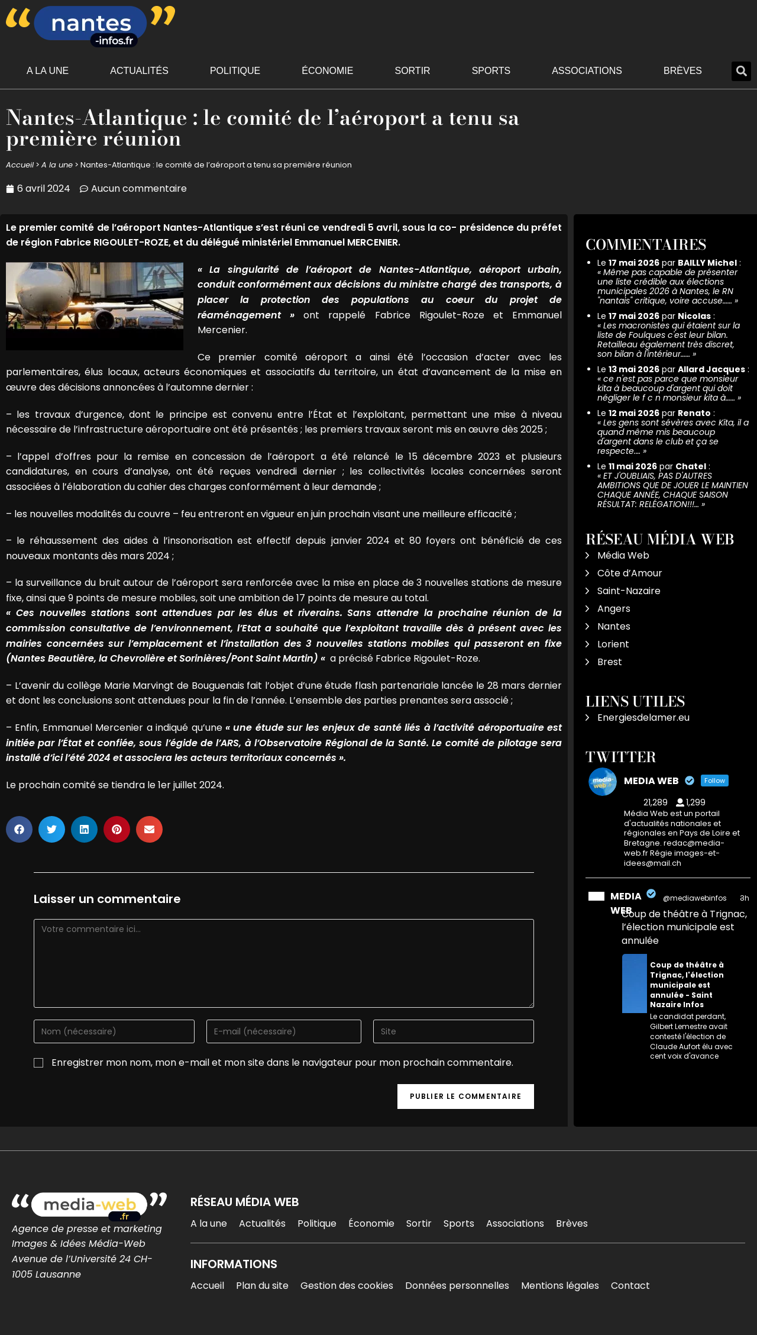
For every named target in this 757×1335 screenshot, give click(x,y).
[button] (741, 71)
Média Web (623, 555)
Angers (613, 608)
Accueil (20, 164)
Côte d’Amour (629, 573)
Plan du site (262, 1285)
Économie (327, 71)
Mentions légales (560, 1285)
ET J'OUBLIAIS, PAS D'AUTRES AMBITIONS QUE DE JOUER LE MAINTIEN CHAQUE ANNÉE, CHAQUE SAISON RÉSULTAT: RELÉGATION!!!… (672, 490)
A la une (48, 71)
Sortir (412, 71)
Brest (609, 662)
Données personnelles (457, 1285)
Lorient (613, 644)
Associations (587, 71)
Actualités (139, 71)
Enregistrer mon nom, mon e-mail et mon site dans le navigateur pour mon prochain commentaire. (282, 1062)
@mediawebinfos (695, 898)
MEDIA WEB (626, 903)
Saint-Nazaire (629, 591)
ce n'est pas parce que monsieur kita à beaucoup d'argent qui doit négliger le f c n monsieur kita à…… (667, 388)
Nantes (613, 626)
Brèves (683, 71)
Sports (491, 71)
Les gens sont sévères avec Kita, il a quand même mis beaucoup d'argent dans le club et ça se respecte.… (673, 437)
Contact (630, 1285)
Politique (235, 71)
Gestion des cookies (346, 1285)
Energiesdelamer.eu (643, 717)
